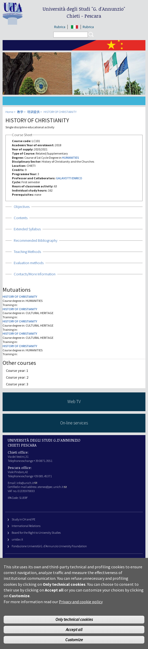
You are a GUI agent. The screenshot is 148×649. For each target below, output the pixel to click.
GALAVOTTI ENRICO (69, 178)
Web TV (74, 401)
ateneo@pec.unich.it (52, 487)
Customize (74, 639)
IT (74, 27)
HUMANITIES (70, 158)
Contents (20, 217)
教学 (20, 112)
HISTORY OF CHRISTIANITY (60, 112)
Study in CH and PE (23, 519)
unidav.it (17, 539)
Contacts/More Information (34, 274)
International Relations (26, 526)
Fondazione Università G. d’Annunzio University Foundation (49, 546)
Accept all (74, 629)
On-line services (74, 423)
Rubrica (59, 27)
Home (9, 112)
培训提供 (33, 112)
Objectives (22, 206)
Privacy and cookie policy (81, 601)
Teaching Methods (27, 251)
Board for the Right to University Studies (36, 533)
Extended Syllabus (27, 229)
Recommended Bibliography (35, 240)
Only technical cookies (74, 619)
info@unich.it (27, 483)
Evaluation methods (29, 262)
